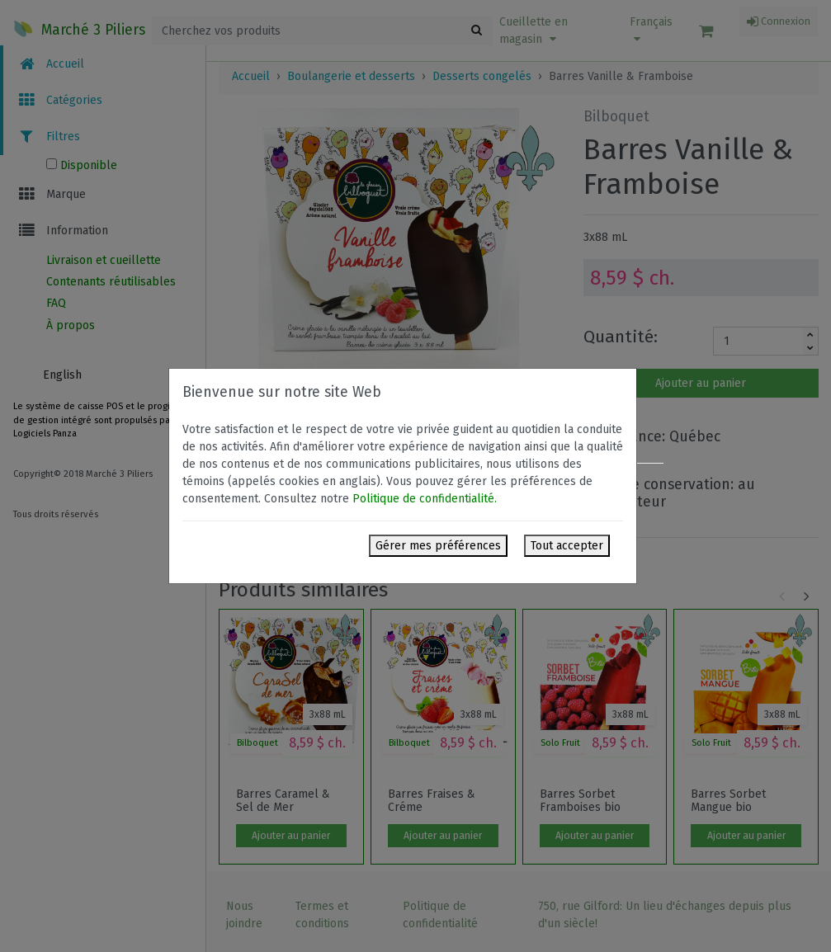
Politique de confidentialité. (424, 499)
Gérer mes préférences (438, 546)
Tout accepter (567, 546)
